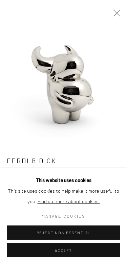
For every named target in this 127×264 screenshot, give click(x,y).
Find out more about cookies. (69, 201)
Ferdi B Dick (32, 161)
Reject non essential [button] (63, 233)
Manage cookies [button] (63, 216)
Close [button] (115, 15)
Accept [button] (63, 250)
